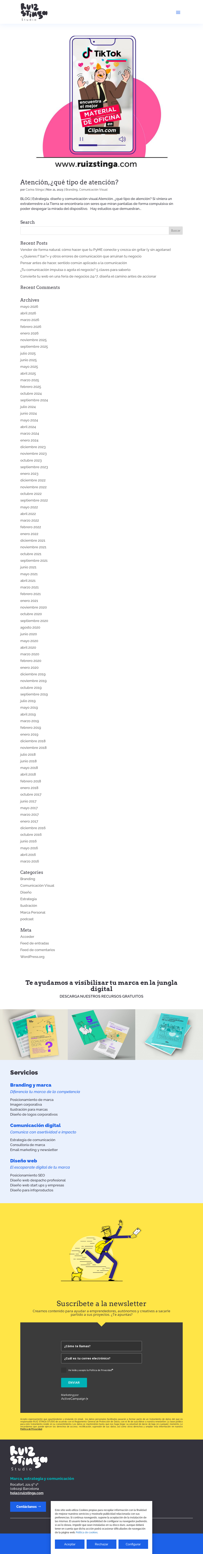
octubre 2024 (31, 393)
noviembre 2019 (33, 681)
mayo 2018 (29, 768)
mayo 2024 (29, 420)
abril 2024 (28, 427)
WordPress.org (32, 957)
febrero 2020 (30, 661)
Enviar (74, 1382)
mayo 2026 (29, 306)
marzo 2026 (29, 320)
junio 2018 (28, 761)
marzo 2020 (29, 654)
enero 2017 (29, 821)
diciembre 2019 (33, 674)
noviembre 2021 (33, 547)
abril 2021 (28, 581)
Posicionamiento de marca (31, 1100)
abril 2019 (28, 714)
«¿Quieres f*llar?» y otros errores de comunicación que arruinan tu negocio (80, 256)
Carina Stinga (35, 189)
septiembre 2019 (34, 694)
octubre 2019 (31, 688)
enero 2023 (29, 473)
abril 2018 (28, 774)
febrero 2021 (30, 594)
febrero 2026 (30, 327)
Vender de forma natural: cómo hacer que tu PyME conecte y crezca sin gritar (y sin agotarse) (95, 250)
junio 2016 (28, 841)
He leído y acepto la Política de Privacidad (90, 1370)
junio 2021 (28, 567)
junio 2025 (28, 360)
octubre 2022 (31, 494)
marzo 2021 (29, 587)
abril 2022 (28, 514)
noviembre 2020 (33, 607)
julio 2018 (28, 754)
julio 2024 (28, 407)
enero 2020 (29, 667)
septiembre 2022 (34, 500)
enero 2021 (29, 601)
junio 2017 (28, 801)
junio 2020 (28, 634)
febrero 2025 (30, 387)
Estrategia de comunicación (32, 1140)
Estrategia (28, 899)
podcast (27, 919)
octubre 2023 (31, 460)
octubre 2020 (31, 614)
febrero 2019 (30, 727)
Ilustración (28, 905)
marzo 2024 (29, 433)
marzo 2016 (29, 861)
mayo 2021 (29, 574)
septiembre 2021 (34, 560)
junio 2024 (28, 413)
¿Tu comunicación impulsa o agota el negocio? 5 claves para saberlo (75, 270)
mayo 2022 (29, 507)
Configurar (133, 1544)
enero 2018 (29, 788)
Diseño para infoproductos (31, 1190)
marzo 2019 (29, 721)
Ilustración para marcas (29, 1109)
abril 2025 (28, 373)
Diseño (25, 892)
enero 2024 (29, 440)
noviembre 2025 (33, 340)
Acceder (27, 937)
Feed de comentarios (37, 950)
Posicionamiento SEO (27, 1175)
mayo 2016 (29, 848)
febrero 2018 (30, 781)
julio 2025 (28, 353)
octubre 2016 (31, 834)
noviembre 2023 (33, 453)
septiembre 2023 (34, 467)
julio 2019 (28, 701)
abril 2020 (28, 647)
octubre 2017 (30, 794)
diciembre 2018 (33, 741)
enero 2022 (29, 534)
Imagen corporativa (26, 1104)
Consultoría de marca (27, 1145)
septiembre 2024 (34, 400)
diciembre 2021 (32, 540)
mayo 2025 (29, 366)
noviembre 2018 (33, 748)
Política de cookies (87, 1532)
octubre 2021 (30, 554)
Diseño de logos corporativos (34, 1114)
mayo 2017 (29, 808)
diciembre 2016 (33, 828)
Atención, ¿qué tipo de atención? (69, 182)
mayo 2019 (29, 707)
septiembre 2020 (34, 621)
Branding (71, 189)
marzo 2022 (29, 520)
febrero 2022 (30, 527)
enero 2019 (29, 734)
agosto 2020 (30, 627)
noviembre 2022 (33, 487)
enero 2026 (29, 333)
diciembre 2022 (33, 480)
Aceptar (69, 1544)
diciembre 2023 (33, 447)
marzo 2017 (29, 814)
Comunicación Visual (93, 189)
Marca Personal (32, 912)
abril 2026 (28, 313)
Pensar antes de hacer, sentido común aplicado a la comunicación (73, 263)
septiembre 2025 (34, 346)
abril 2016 (28, 855)
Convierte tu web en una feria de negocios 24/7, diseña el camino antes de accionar (88, 276)
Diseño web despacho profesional (38, 1180)
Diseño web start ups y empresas (37, 1185)
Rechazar (101, 1544)
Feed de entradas (34, 943)
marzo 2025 (29, 380)
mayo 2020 (29, 641)
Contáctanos (26, 1507)
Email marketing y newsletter (34, 1150)
